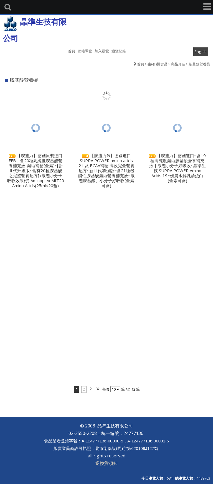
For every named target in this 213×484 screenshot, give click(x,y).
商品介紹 (178, 64)
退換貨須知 (106, 463)
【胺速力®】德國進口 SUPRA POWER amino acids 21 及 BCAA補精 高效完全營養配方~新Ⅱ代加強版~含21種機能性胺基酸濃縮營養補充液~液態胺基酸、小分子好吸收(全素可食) (106, 170)
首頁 (140, 64)
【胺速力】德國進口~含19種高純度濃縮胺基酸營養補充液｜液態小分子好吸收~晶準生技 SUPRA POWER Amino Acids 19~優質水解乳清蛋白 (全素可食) (177, 168)
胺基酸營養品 (199, 64)
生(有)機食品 (158, 64)
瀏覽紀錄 (118, 51)
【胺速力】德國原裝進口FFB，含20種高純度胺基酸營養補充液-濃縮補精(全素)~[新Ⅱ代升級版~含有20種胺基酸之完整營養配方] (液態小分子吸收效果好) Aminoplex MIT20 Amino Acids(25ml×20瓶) (35, 170)
